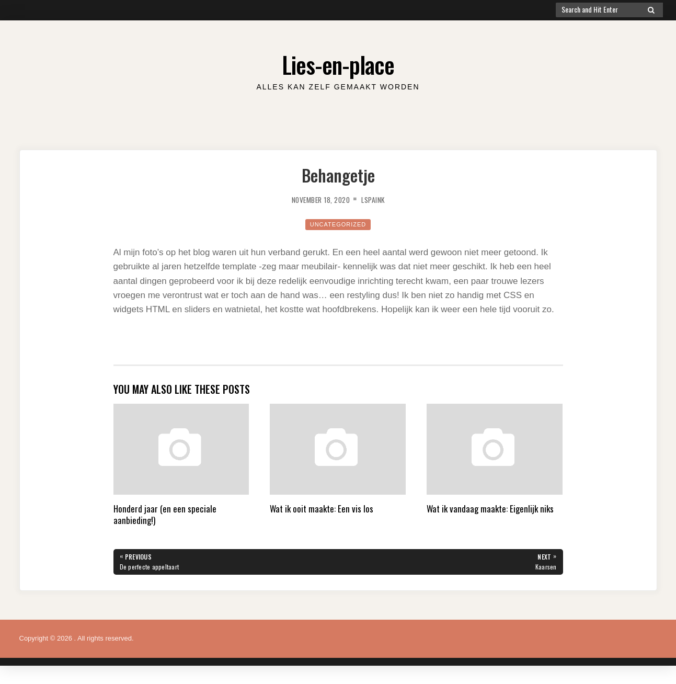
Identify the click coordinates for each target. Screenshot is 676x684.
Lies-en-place (338, 62)
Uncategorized (338, 224)
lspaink (379, 199)
